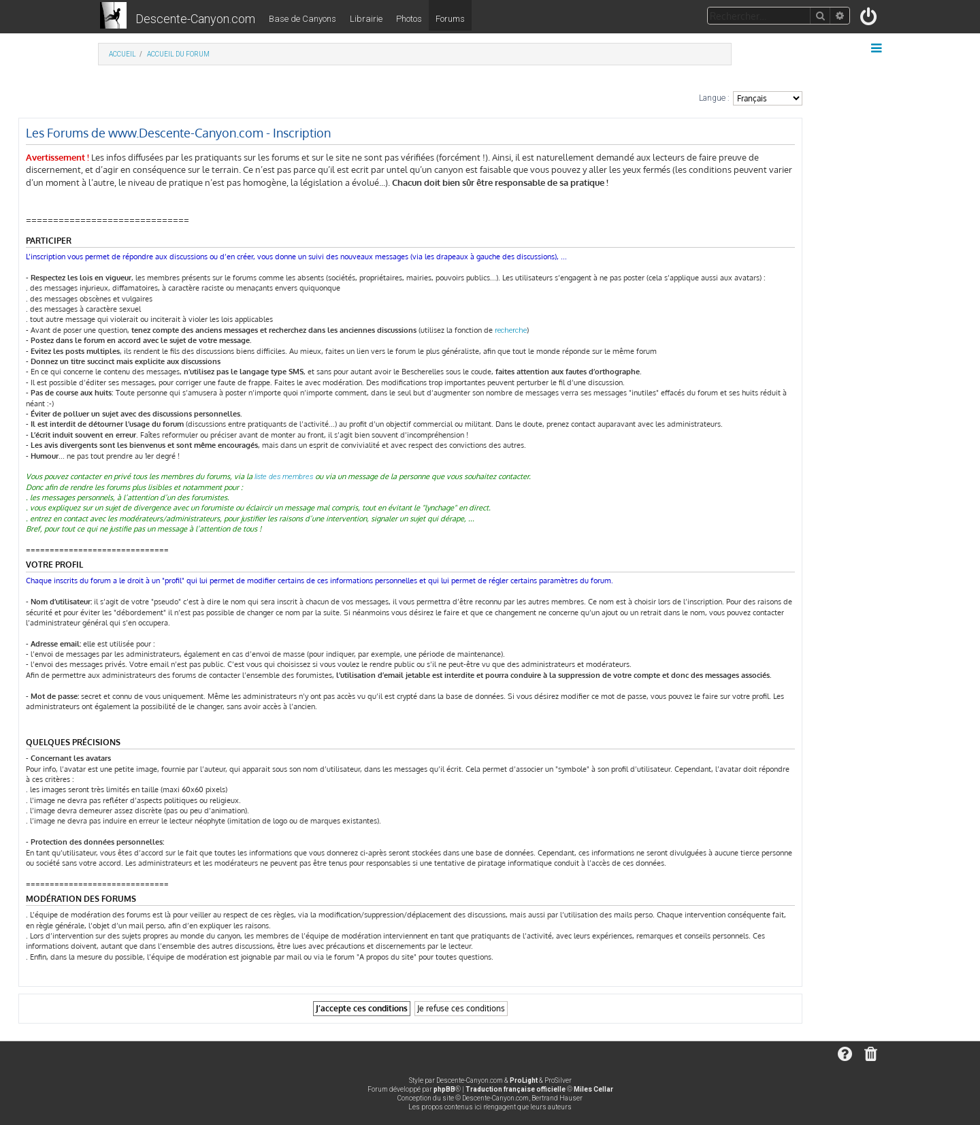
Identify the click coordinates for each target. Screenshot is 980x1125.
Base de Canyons (302, 19)
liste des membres (284, 476)
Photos (409, 19)
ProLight (524, 1080)
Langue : (714, 98)
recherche (511, 330)
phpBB (444, 1089)
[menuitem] (869, 19)
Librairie (366, 19)
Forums (450, 19)
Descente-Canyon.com (195, 19)
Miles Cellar (593, 1089)
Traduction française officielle (516, 1089)
